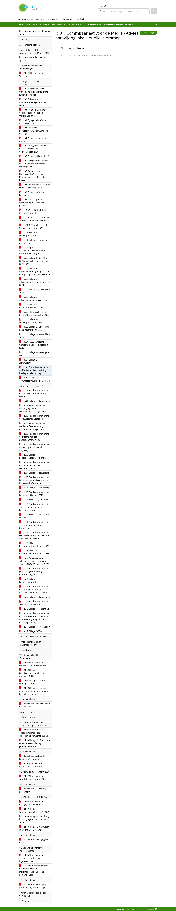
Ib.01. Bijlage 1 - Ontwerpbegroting (28, 234)
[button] (154, 11)
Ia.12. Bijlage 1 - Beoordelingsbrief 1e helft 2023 (34, 544)
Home (34, 24)
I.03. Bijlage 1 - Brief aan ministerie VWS (32, 122)
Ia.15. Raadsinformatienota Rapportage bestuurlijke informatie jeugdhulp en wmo (34, 589)
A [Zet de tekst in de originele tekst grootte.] (147, 24)
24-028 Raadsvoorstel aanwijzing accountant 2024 (32, 777)
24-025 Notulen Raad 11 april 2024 (32, 59)
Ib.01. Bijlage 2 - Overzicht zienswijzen (33, 241)
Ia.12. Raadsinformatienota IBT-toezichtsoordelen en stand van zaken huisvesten (34, 535)
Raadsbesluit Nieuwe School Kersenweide (34, 705)
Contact (80, 19)
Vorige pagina (148, 32)
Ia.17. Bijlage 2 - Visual (31, 631)
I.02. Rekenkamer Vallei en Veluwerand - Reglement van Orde (33, 102)
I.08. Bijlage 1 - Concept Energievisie (32, 194)
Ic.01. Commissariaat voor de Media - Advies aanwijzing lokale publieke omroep (33, 370)
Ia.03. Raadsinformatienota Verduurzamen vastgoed (34, 417)
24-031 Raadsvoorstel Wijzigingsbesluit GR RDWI (31, 803)
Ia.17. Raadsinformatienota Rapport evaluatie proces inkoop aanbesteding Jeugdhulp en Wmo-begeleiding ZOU (34, 618)
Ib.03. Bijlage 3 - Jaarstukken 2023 (34, 336)
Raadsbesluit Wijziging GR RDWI (33, 841)
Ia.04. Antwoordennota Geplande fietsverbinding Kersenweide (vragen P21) (32, 426)
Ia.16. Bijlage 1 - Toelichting (34, 608)
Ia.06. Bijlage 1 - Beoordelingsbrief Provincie (32, 456)
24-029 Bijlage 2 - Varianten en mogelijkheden (34, 682)
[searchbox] (124, 11)
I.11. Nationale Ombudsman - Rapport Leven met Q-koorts (34, 219)
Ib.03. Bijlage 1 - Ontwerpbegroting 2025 (30, 321)
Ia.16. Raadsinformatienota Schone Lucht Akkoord (34, 603)
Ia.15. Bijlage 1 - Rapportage (34, 597)
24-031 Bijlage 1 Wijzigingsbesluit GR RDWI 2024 (34, 810)
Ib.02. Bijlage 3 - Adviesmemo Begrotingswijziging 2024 (34, 282)
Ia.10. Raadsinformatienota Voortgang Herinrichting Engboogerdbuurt (34, 507)
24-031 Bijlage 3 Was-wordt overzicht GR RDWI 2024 (34, 828)
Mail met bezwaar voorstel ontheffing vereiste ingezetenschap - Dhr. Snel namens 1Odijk (34, 870)
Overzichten (53, 19)
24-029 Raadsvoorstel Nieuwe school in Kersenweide (33, 664)
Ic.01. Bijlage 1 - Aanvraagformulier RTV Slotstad (34, 379)
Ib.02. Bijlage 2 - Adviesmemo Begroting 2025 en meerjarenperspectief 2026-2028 (34, 271)
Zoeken (101, 6)
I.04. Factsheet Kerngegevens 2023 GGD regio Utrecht (33, 130)
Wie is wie (67, 19)
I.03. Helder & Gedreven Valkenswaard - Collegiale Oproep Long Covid (32, 112)
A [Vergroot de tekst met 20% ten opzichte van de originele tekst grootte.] (151, 24)
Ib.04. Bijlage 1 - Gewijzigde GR (34, 354)
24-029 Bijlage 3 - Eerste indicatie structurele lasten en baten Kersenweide (33, 691)
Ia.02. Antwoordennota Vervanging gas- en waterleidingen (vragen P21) (32, 408)
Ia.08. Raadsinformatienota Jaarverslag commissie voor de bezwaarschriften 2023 (34, 480)
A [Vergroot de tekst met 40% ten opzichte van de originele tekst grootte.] (156, 24)
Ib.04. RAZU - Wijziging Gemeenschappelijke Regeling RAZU (33, 344)
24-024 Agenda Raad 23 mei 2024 (34, 33)
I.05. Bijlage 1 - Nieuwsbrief (34, 156)
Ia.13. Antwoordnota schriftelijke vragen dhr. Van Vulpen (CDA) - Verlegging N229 (34, 561)
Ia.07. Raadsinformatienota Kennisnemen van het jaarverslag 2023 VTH (34, 465)
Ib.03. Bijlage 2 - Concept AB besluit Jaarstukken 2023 (34, 328)
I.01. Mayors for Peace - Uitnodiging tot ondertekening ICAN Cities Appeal (33, 91)
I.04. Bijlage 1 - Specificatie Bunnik (33, 140)
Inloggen (152, 909)
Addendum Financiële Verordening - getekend (31, 765)
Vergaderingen (38, 19)
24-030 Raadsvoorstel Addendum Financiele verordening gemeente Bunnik (33, 732)
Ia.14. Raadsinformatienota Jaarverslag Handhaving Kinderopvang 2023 (34, 571)
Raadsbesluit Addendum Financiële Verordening (33, 757)
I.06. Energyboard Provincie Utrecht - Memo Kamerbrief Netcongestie (34, 163)
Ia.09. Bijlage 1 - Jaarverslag (34, 499)
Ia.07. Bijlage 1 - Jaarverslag (34, 472)
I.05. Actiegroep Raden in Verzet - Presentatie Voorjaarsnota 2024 (33, 148)
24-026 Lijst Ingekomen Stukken (32, 74)
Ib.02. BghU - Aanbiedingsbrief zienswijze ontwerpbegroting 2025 (32, 250)
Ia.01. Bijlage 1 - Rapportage (34, 400)
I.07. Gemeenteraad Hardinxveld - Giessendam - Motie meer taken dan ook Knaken (32, 176)
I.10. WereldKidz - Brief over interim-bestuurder (34, 212)
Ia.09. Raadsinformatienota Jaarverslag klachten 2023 (34, 494)
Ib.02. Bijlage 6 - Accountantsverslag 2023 (31, 306)
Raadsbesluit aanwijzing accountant (32, 790)
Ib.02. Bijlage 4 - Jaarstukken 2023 (34, 291)
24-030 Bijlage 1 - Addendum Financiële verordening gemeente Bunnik (34, 743)
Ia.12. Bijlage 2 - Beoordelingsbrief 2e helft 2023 (34, 552)
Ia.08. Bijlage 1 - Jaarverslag (34, 487)
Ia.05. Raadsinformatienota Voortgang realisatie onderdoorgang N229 (34, 436)
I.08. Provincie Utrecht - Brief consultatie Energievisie (35, 186)
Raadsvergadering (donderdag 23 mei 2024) (67, 24)
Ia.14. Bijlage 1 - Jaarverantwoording (28, 580)
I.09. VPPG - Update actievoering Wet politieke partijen (31, 202)
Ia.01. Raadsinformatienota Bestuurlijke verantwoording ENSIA (34, 393)
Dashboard (23, 19)
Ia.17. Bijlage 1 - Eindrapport (34, 626)
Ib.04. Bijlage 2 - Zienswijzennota (28, 361)
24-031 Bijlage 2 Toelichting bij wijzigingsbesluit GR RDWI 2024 (34, 819)
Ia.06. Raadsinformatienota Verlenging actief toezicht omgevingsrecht (34, 447)
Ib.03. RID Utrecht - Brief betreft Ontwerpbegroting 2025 (34, 313)
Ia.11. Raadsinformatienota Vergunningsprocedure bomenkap (34, 525)
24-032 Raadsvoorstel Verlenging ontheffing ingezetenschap (31, 858)
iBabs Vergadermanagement (129, 909)
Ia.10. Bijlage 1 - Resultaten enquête (34, 516)
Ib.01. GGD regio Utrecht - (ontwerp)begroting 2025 (33, 226)
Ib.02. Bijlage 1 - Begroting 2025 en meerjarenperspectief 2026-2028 (33, 261)
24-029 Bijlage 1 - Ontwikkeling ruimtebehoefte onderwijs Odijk (33, 673)
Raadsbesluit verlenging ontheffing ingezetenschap (32, 886)
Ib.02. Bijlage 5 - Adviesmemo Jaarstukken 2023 (33, 298)
